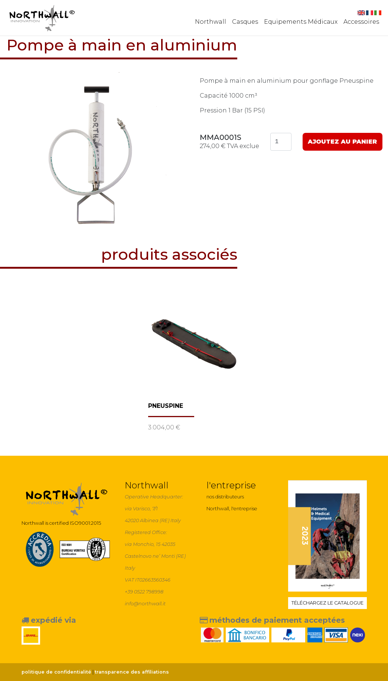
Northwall (210, 21)
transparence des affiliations (132, 672)
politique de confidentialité (56, 672)
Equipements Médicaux (301, 21)
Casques (245, 21)
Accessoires (361, 21)
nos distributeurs (225, 497)
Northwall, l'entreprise (231, 508)
